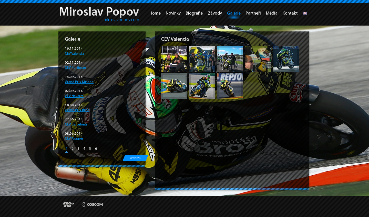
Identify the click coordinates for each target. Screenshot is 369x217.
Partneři (253, 13)
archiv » (135, 158)
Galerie (234, 13)
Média (272, 13)
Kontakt (290, 13)
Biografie (194, 13)
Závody (215, 13)
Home (155, 13)
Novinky (173, 13)
